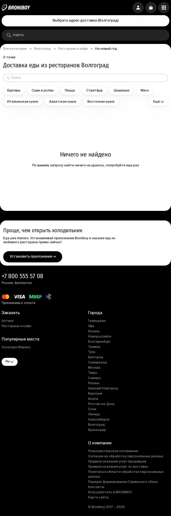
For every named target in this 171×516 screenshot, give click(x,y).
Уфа (91, 326)
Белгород (95, 357)
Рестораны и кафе (73, 49)
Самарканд (97, 362)
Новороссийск (99, 336)
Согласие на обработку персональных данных (125, 456)
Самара (94, 378)
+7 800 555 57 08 (22, 276)
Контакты (96, 487)
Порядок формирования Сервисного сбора (123, 482)
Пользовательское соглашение (113, 451)
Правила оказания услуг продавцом (117, 461)
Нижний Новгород (103, 388)
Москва (94, 367)
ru (10, 361)
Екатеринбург (99, 341)
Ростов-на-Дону (101, 404)
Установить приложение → (33, 256)
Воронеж (95, 393)
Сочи (92, 409)
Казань (94, 331)
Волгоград (42, 49)
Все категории (15, 49)
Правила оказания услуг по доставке (118, 466)
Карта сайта (98, 497)
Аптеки (7, 321)
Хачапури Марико (16, 347)
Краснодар (97, 430)
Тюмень (94, 347)
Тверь (92, 373)
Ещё (158, 102)
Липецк (94, 414)
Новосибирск (99, 419)
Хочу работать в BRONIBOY (110, 492)
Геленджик (97, 321)
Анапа (93, 399)
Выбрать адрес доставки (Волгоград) (85, 20)
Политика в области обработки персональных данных (125, 474)
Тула (91, 352)
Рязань (93, 383)
